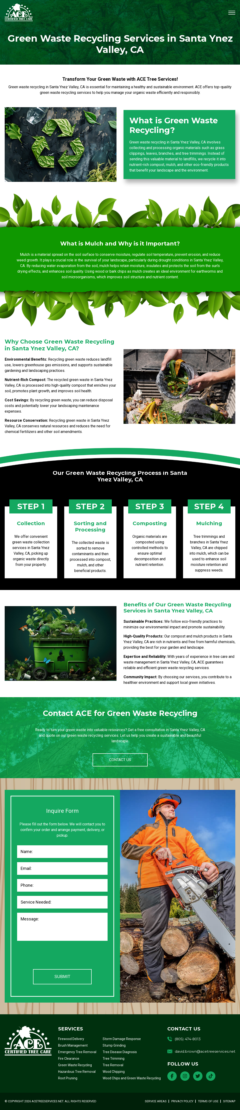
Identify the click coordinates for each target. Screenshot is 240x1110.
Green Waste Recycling (75, 1065)
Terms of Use (208, 1101)
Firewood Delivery (71, 1039)
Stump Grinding (114, 1045)
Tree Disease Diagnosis (120, 1052)
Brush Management (73, 1045)
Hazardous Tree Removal (77, 1071)
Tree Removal (113, 1065)
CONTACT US (120, 760)
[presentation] (52, 956)
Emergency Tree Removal (77, 1052)
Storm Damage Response (122, 1039)
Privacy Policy (182, 1101)
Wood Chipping (114, 1071)
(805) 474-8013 (188, 1039)
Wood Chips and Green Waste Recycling (132, 1078)
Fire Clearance (68, 1058)
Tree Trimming (113, 1058)
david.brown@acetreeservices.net (205, 1051)
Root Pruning (67, 1078)
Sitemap (229, 1101)
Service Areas (156, 1101)
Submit (62, 976)
